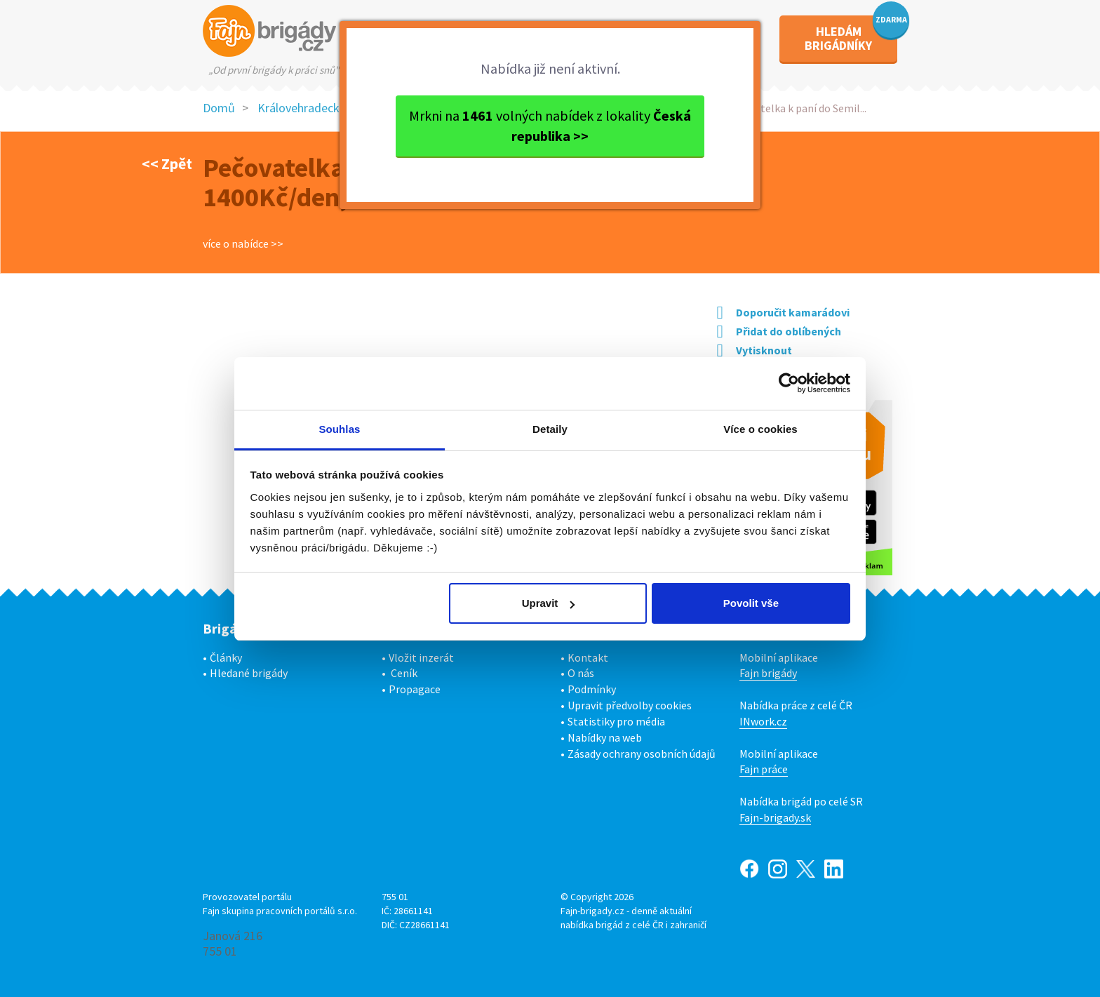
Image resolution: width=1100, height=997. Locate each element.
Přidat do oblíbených (779, 331)
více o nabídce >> (243, 243)
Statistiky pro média (616, 721)
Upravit (548, 603)
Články (226, 657)
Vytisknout (754, 350)
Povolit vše (751, 603)
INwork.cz (763, 721)
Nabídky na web (605, 737)
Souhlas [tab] (339, 429)
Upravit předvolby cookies (630, 705)
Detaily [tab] (550, 429)
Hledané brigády (249, 673)
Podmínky (592, 689)
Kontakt (588, 657)
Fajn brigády (768, 673)
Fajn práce (763, 769)
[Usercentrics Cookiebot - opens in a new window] (788, 383)
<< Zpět (167, 163)
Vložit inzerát (421, 657)
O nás (581, 673)
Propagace (415, 689)
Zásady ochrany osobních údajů (642, 754)
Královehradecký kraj (312, 108)
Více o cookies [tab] (760, 429)
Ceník (404, 673)
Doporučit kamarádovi (783, 312)
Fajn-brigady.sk (775, 817)
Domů (219, 108)
